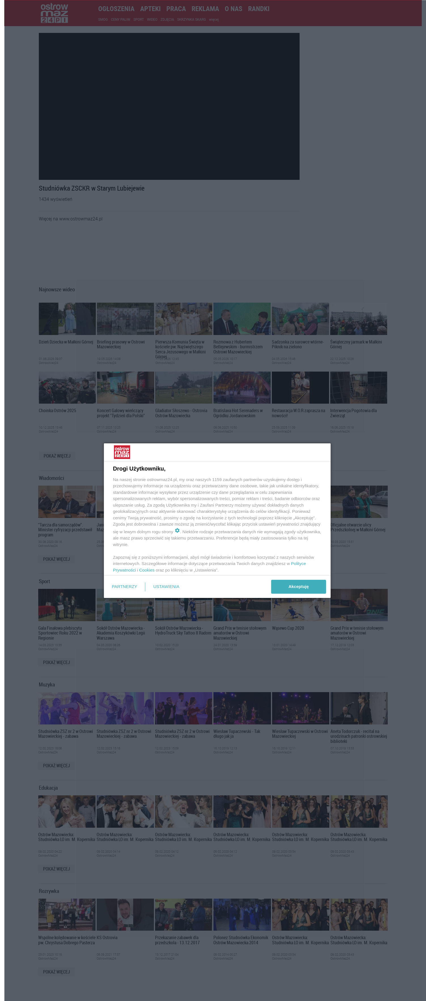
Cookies (146, 570)
